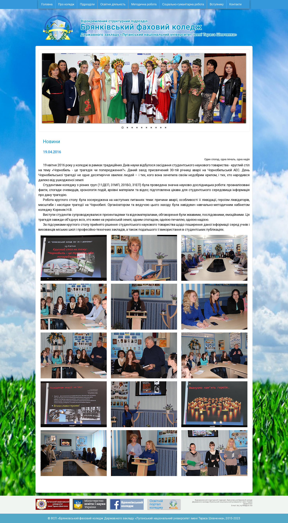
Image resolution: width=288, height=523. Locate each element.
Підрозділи (87, 4)
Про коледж (66, 4)
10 (165, 128)
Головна (47, 4)
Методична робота (143, 4)
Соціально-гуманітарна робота (183, 4)
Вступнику (217, 4)
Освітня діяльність (112, 4)
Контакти (235, 4)
